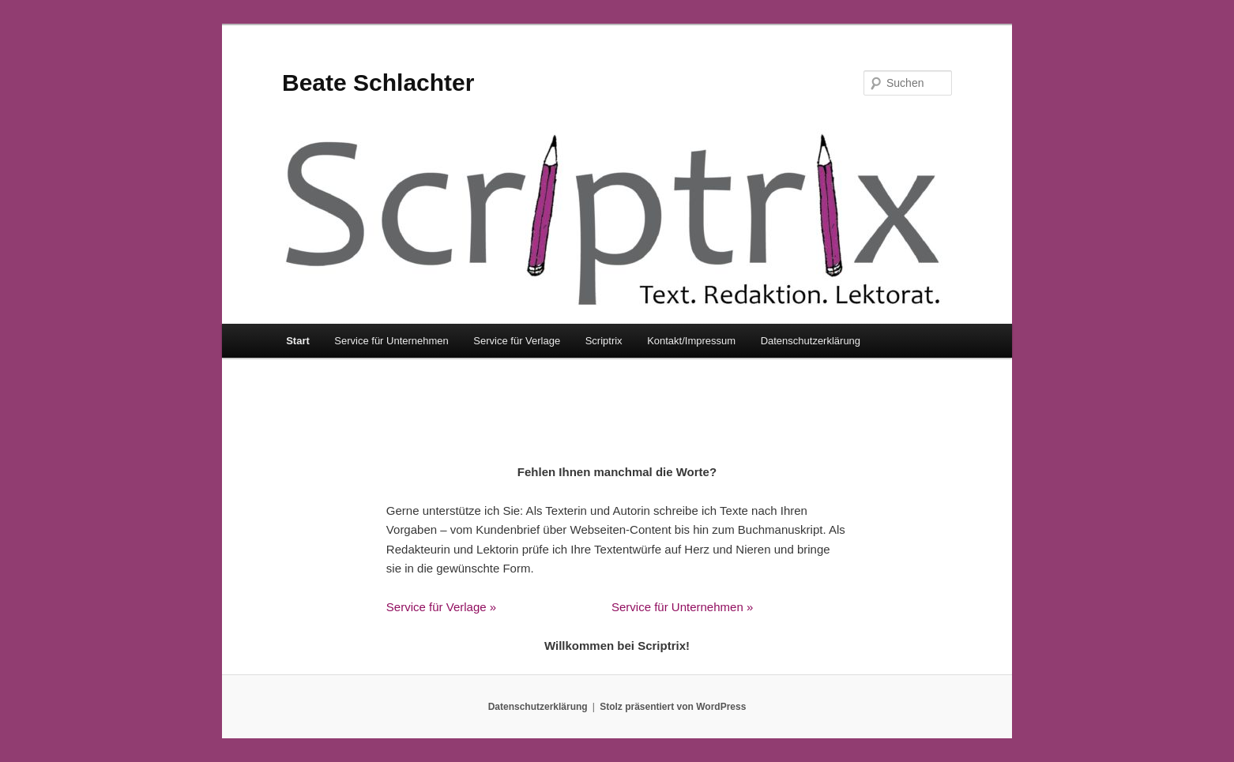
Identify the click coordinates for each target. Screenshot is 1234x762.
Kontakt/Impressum (691, 341)
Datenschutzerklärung (810, 341)
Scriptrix (604, 341)
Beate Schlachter (378, 82)
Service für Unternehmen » (682, 607)
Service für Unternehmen (391, 341)
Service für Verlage (516, 341)
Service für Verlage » (441, 607)
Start (298, 341)
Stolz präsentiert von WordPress (673, 706)
